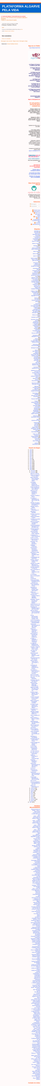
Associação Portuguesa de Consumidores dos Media (36, 864)
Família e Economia (35, 605)
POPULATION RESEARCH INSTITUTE (34, 748)
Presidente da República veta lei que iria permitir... (35, 608)
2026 (31, 449)
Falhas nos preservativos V (35, 592)
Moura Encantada (35, 674)
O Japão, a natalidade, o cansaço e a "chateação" (34, 640)
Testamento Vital (34, 428)
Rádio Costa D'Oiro (35, 1055)
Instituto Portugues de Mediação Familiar (36, 962)
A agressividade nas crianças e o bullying (35, 743)
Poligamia (36, 403)
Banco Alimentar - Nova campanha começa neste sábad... (35, 479)
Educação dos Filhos (37, 307)
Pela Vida (38, 1032)
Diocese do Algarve (35, 920)
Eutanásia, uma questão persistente (34, 542)
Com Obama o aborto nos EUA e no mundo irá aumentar (35, 671)
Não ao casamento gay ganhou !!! (35, 725)
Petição (36, 401)
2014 (31, 461)
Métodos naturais (36, 364)
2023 (31, 454)
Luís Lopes (37, 216)
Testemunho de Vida (36, 430)
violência (36, 443)
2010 (31, 466)
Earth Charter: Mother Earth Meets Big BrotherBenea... (35, 684)
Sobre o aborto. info (35, 1058)
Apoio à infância (36, 253)
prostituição (35, 410)
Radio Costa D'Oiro (35, 413)
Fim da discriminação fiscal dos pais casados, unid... (35, 617)
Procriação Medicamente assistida (37, 408)
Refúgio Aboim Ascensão (36, 1051)
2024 (31, 452)
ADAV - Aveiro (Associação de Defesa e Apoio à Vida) (36, 818)
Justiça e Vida (35, 355)
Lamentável (33, 727)
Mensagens (33, 204)
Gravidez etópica (34, 341)
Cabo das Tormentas (37, 893)
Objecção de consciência (36, 387)
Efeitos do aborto (36, 314)
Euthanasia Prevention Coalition (35, 936)
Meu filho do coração (37, 992)
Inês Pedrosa (35, 351)
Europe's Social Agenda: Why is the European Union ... (35, 694)
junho (32, 793)
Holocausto (35, 344)
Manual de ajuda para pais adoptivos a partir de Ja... (35, 654)
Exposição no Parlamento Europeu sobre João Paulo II (34, 589)
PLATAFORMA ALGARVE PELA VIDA (36, 220)
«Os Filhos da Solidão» (34, 651)
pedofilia (37, 394)
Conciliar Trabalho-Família (35, 282)
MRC (39, 218)
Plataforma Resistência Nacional (37, 1036)
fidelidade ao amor (36, 336)
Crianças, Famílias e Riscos (9, 25)
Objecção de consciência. (36, 389)
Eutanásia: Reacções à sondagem (34, 761)
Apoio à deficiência (35, 249)
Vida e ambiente (36, 440)
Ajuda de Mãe (37, 842)
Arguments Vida (36, 854)
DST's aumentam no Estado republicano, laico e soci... (35, 571)
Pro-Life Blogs (37, 1048)
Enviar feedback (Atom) (12, 43)
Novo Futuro (37, 1007)
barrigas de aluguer (35, 266)
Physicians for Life (36, 1033)
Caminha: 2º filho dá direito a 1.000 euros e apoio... (35, 648)
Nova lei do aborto (36, 380)
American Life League (37, 847)
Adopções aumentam (33, 678)
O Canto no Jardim (35, 1009)
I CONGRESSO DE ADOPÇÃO (35, 558)
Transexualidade (34, 436)
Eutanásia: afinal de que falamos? (35, 680)
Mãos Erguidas (36, 1001)
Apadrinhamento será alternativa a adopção (35, 722)
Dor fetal (36, 299)
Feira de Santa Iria (36, 333)
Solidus (38, 1063)
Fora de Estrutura (36, 946)
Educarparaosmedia (35, 922)
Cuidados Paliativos (35, 288)
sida (37, 419)
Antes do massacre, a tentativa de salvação (35, 522)
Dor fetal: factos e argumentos (34, 753)
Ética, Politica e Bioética (36, 1079)
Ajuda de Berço (36, 841)
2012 (31, 463)
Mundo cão (35, 378)
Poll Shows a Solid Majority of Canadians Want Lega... (35, 554)
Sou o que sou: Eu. (35, 1064)
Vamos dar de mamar (37, 1068)
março (32, 797)
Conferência (33, 578)
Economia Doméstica (37, 304)
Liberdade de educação (37, 357)
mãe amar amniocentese (36, 363)
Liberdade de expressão (37, 360)
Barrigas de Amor (36, 880)
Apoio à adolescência (36, 247)
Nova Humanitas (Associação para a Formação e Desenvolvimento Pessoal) (35, 1004)
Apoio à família (36, 251)
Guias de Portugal (36, 952)
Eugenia (36, 324)
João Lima (37, 213)
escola (36, 320)
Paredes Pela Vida (36, 1031)
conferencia (35, 284)
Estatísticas (35, 321)
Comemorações (34, 280)
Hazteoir (38, 953)
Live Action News (36, 985)
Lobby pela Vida (36, 986)
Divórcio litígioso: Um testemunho (35, 729)
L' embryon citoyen (36, 982)
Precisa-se (33, 768)
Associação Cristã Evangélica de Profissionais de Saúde (36, 857)
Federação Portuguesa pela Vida (36, 331)
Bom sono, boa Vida (35, 676)
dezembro (33, 470)
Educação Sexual (36, 312)
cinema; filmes (34, 278)
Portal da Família (36, 1046)
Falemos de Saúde (35, 939)
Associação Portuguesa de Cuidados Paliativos (35, 868)
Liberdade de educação (37, 231)
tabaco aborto (35, 427)
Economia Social (34, 305)
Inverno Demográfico (35, 620)
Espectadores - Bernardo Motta (36, 932)
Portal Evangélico (36, 1044)
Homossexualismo (36, 954)
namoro (36, 379)
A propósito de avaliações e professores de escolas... (34, 667)
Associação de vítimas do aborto (36, 878)
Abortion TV (37, 839)
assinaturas (35, 262)
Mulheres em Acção (35, 999)
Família (35, 328)
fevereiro (33, 799)
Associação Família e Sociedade (35, 861)
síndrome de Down (35, 420)
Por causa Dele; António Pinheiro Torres (36, 1042)
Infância (36, 352)
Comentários (33, 206)
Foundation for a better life (34, 709)
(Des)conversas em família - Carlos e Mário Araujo (35, 810)
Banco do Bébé (36, 879)
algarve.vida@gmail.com (34, 150)
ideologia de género (35, 347)
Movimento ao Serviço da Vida (36, 995)
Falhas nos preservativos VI (35, 509)
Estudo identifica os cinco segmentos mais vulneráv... (35, 488)
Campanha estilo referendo (36, 271)
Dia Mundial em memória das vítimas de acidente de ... (34, 635)
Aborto (35, 240)
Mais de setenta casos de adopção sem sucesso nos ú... (35, 612)
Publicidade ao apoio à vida (36, 412)
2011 (31, 465)
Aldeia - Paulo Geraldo (37, 844)
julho (32, 792)
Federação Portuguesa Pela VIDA (36, 944)
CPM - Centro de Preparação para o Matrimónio (36, 890)
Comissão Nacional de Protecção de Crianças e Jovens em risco (35, 908)
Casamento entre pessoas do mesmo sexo (35, 275)
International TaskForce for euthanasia (37, 978)
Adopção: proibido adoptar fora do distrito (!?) (35, 712)
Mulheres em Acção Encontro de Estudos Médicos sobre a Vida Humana (35, 373)
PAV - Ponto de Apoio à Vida (36, 1028)
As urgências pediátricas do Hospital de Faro (35, 644)
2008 (31, 469)
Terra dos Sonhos (36, 1066)
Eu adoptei (37, 934)
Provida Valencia (36, 1049)
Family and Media (36, 942)
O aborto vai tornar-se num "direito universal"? (35, 698)
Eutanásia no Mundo (37, 327)
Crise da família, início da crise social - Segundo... (35, 532)
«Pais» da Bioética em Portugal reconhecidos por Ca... (35, 733)
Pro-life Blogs (34, 746)
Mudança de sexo (36, 368)
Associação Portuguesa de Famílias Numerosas (36, 872)
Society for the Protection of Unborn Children (36, 1061)
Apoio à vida (34, 259)
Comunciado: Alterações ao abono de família (35, 778)
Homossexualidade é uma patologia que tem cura (35, 783)
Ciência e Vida (34, 277)
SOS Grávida (37, 1056)
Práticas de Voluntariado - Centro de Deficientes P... (34, 630)
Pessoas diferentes (35, 398)
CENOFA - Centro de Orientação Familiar (36, 886)
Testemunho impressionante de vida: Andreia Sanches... (35, 765)
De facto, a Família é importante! (35, 514)
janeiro (32, 800)
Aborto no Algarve (36, 241)
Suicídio (36, 426)
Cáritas (38, 915)
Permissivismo (36, 396)
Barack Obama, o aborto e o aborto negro (35, 719)
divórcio (36, 297)
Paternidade (35, 393)
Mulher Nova (37, 998)
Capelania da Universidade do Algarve (36, 900)
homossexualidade (36, 345)
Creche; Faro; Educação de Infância (37, 286)
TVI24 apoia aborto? (37, 439)
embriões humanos (35, 317)
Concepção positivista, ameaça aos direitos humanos (35, 484)
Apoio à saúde (34, 258)
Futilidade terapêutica (34, 546)
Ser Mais (38, 1057)
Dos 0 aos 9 (37, 921)
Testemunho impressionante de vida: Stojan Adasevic (35, 625)
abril (32, 796)
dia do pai (36, 294)
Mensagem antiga (23, 41)
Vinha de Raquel (36, 1073)
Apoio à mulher (36, 256)
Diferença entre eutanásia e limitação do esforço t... (34, 492)
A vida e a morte (34, 537)
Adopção (35, 245)
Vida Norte (37, 1070)
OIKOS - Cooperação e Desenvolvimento (36, 1022)
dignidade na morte (35, 295)
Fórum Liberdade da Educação (35, 950)
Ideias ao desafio (36, 955)
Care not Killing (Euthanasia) (36, 903)
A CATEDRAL (34, 574)
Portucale (38, 222)
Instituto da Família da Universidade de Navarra (35, 966)
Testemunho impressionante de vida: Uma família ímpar (35, 774)
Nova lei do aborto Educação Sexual (36, 383)
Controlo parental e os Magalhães (35, 529)
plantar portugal (34, 402)
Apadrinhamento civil (35, 604)
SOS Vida (36, 425)
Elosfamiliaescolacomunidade (35, 929)
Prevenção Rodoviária (36, 405)
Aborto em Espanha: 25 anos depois (35, 475)
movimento (36, 367)
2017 (31, 456)
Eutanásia (35, 325)
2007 (31, 802)
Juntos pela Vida (34, 354)
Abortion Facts (36, 838)
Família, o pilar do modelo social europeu (35, 561)
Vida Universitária (36, 1071)
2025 (31, 451)
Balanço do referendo (37, 264)
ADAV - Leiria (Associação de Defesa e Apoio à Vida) (36, 827)
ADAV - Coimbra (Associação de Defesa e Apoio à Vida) (36, 822)
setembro (33, 789)
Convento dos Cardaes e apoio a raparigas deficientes (35, 596)
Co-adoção (35, 279)
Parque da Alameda (35, 390)
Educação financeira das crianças (35, 658)
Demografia (34, 292)
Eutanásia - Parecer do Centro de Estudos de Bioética (35, 601)
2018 (31, 455)
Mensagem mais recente (6, 41)
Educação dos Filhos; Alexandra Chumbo (36, 925)
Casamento (34, 273)
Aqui (3, 27)
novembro (33, 472)
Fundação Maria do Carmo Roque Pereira (35, 740)
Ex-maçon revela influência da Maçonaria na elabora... (34, 706)
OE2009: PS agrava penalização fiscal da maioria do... (35, 504)
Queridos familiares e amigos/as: (35, 567)
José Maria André (37, 215)
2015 (31, 459)
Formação (35, 339)
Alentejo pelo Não (36, 845)
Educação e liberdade (33, 512)
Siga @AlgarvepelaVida (34, 47)
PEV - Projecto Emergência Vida (36, 1030)
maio (32, 795)
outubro (32, 788)
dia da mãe (35, 293)
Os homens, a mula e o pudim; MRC (35, 1025)
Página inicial (16, 41)
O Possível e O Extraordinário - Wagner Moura (36, 1015)
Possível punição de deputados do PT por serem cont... (35, 526)
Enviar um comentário (6, 38)
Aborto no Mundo (36, 243)
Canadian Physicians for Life (36, 897)
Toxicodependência (35, 431)
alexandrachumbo (36, 225)
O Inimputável (37, 1010)
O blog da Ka (37, 1020)
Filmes (36, 338)
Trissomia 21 (35, 437)
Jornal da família (36, 980)
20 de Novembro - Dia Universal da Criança (35, 584)
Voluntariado (35, 444)
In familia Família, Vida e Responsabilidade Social (36, 958)
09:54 (22, 29)
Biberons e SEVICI (35, 473)
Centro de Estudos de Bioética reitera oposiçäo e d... (35, 581)
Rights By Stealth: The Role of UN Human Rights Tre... (35, 689)
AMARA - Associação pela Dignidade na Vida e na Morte (35, 836)
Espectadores (37, 211)
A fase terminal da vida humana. (35, 539)
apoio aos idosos (36, 260)
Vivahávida (37, 1074)
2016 (31, 458)
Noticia (32, 577)
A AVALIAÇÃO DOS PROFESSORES (35, 622)
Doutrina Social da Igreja (36, 301)
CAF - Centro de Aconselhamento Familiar (36, 883)
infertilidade (35, 353)
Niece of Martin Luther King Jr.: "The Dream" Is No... (34, 662)
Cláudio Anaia (37, 210)
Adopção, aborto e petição (35, 507)
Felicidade (35, 335)
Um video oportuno (35, 751)
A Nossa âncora (36, 812)
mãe (37, 361)
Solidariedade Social (37, 423)
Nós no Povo (33, 780)
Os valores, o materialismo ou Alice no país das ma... (35, 499)
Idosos (36, 350)
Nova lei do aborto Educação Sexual (36, 234)
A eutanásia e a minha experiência (35, 535)
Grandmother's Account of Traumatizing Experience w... (34, 549)
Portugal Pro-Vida (36, 1047)
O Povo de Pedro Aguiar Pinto (36, 1018)
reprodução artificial (35, 417)
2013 (31, 462)
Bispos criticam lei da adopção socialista (35, 701)
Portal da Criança (36, 1045)
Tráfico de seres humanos (36, 434)
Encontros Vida (34, 319)
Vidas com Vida (36, 1072)
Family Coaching (36, 940)
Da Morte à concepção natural (36, 917)
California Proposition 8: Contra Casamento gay (35, 756)
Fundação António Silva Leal (36, 948)
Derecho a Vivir (36, 919)
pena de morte (34, 395)
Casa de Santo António (36, 905)
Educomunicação (36, 927)
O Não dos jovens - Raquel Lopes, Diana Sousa (35, 1012)
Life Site (38, 984)
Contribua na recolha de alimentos (35, 519)
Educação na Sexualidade (34, 737)
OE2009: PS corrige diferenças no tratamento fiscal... (35, 564)
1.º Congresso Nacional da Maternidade (36, 237)
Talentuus (38, 1065)
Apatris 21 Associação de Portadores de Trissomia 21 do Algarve (36, 851)
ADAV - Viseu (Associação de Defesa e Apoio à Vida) (36, 831)
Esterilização (35, 322)
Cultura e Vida (34, 291)
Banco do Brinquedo (35, 575)
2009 (31, 468)
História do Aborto (36, 342)
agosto (32, 790)
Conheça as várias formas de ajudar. (9, 20)
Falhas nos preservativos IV (35, 786)
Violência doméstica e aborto (35, 517)
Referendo (35, 415)
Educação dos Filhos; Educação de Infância (36, 310)
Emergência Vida (36, 930)
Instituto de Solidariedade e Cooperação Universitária (36, 974)
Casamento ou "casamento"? (34, 770)
